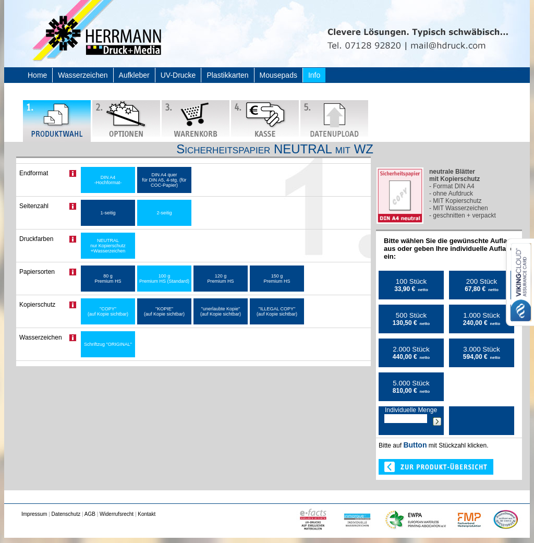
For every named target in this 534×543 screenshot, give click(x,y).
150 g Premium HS (276, 278)
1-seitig (107, 212)
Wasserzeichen (82, 75)
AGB (89, 514)
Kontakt (146, 514)
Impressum (34, 514)
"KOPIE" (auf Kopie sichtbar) (164, 311)
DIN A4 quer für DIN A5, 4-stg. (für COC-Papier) (164, 180)
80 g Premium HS (107, 278)
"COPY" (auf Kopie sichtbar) (108, 311)
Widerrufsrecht (117, 514)
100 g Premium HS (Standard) (164, 278)
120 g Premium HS (220, 278)
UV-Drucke (178, 75)
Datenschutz (66, 514)
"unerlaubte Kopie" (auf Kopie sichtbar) (220, 311)
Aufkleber (134, 75)
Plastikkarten (227, 75)
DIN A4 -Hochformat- (108, 180)
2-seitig (164, 212)
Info (314, 75)
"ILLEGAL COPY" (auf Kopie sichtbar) (277, 311)
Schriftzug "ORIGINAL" (108, 344)
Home (37, 75)
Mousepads (278, 75)
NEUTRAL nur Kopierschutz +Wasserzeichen (108, 246)
